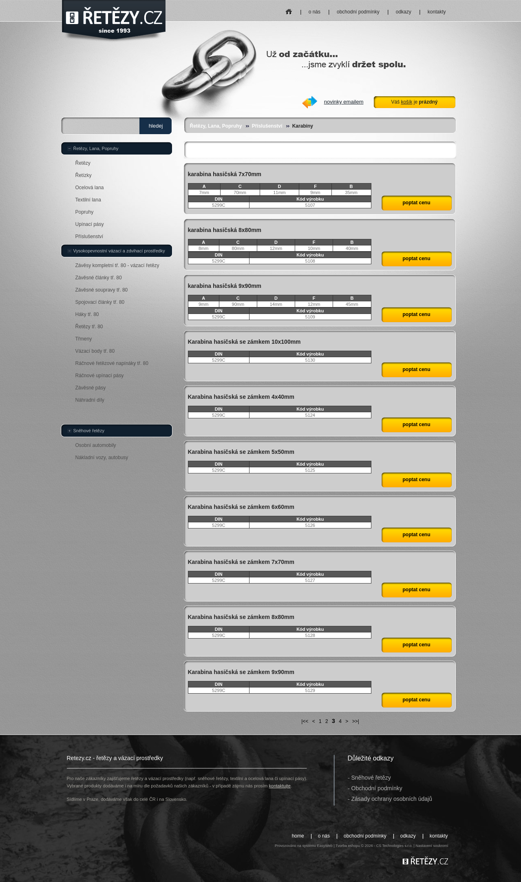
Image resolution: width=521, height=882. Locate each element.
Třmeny (83, 339)
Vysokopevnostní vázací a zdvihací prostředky (119, 250)
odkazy (403, 12)
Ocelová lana (89, 187)
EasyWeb (324, 846)
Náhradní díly (89, 400)
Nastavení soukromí (431, 846)
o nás (314, 12)
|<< (304, 721)
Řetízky (83, 175)
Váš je (414, 102)
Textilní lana (88, 200)
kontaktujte (280, 785)
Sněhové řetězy (88, 430)
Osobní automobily (95, 445)
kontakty (437, 12)
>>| (355, 721)
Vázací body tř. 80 (95, 351)
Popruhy (84, 212)
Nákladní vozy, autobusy (101, 457)
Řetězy (83, 163)
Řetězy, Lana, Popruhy (216, 126)
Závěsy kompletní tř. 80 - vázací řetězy (117, 265)
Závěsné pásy (90, 388)
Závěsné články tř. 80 (98, 278)
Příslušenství (267, 126)
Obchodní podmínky (376, 788)
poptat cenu (416, 203)
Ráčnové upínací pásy (99, 375)
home (298, 836)
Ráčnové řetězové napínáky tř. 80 (111, 363)
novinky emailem (344, 102)
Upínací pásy (89, 224)
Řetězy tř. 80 (89, 326)
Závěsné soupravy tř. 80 (101, 290)
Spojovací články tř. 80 (100, 302)
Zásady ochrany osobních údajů (391, 799)
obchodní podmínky (358, 12)
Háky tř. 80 (87, 314)
